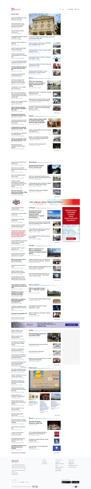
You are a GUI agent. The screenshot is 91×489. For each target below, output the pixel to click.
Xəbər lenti (15, 14)
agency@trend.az (14, 474)
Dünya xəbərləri (34, 285)
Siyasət (31, 116)
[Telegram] (23, 482)
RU (78, 486)
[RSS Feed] (28, 482)
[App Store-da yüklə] (66, 482)
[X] (18, 482)
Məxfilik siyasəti (71, 463)
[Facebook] (15, 482)
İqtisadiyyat (33, 162)
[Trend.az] (15, 9)
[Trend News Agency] (15, 461)
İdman (31, 418)
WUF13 (31, 78)
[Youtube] (20, 482)
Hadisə (31, 330)
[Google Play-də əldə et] (75, 482)
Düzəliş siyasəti (58, 468)
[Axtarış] (60, 9)
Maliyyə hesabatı (58, 470)
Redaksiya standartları (59, 467)
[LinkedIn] (26, 482)
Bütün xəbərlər (57, 112)
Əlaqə (56, 465)
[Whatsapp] (13, 482)
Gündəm (32, 245)
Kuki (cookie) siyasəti (72, 467)
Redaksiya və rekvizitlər (59, 463)
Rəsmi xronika (44, 463)
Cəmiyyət (32, 208)
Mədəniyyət (33, 368)
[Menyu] (77, 9)
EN (73, 486)
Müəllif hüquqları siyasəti (72, 465)
